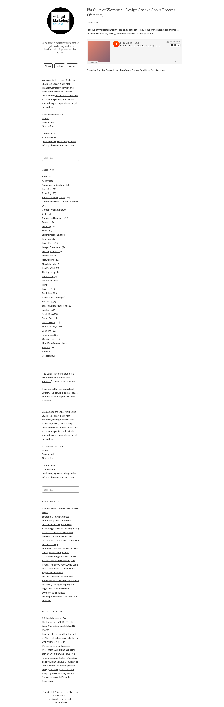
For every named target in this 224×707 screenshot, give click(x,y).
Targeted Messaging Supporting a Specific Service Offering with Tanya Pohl (58, 643)
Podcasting (48, 270)
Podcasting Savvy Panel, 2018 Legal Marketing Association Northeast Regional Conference (60, 562)
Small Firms (145, 70)
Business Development (53, 191)
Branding (101, 70)
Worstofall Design (107, 29)
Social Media (48, 316)
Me (50, 692)
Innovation (47, 232)
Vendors (46, 341)
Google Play (48, 120)
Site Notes (47, 303)
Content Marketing (52, 203)
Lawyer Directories (51, 241)
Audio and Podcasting (53, 178)
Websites (47, 349)
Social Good (48, 312)
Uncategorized (49, 333)
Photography (48, 266)
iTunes (45, 112)
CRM (44, 207)
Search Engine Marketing (55, 299)
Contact (72, 60)
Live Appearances (51, 245)
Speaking (46, 324)
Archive (59, 60)
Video (45, 345)
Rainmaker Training (52, 291)
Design (109, 70)
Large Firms (48, 237)
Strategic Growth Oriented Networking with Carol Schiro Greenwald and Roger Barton (57, 514)
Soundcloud (48, 116)
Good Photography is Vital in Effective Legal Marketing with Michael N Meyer (60, 631)
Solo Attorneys (158, 70)
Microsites (47, 249)
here (50, 394)
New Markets (49, 257)
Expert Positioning (122, 70)
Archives (46, 174)
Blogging (46, 183)
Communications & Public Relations (60, 195)
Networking (48, 253)
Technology (48, 328)
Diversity (46, 220)
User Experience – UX (53, 337)
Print (44, 278)
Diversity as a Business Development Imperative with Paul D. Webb (59, 590)
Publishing (47, 287)
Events (45, 224)
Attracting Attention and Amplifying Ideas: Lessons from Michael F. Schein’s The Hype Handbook (60, 526)
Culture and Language (53, 212)
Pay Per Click (49, 262)
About (48, 60)
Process (135, 70)
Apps (44, 170)
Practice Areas (49, 274)
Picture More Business (66, 89)
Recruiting (47, 295)
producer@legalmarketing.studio (59, 135)
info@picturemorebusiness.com (58, 139)
